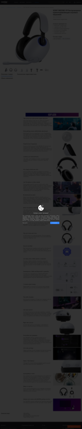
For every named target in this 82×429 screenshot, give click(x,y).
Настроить (25, 222)
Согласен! (54, 222)
